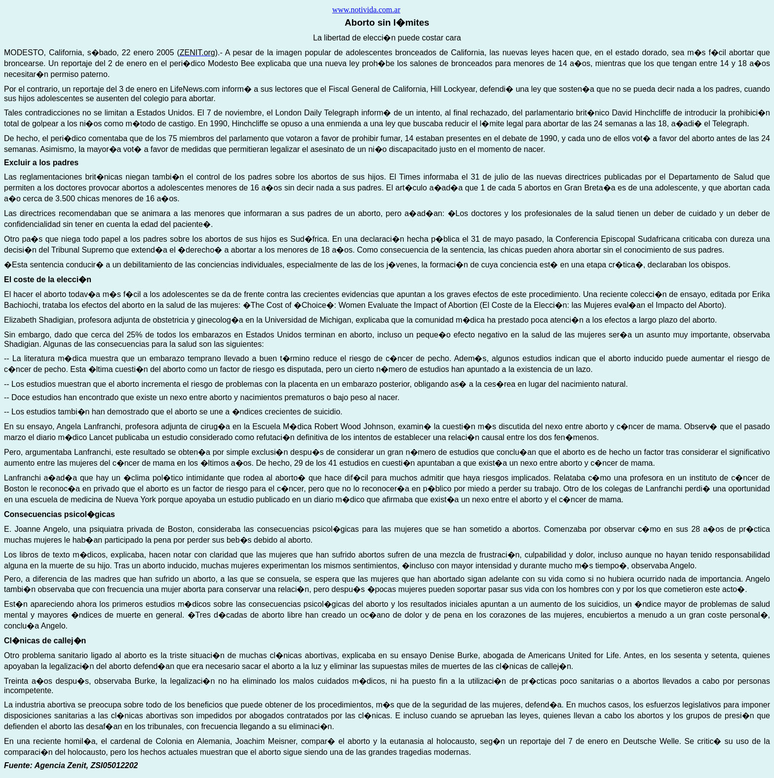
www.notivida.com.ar (366, 9)
